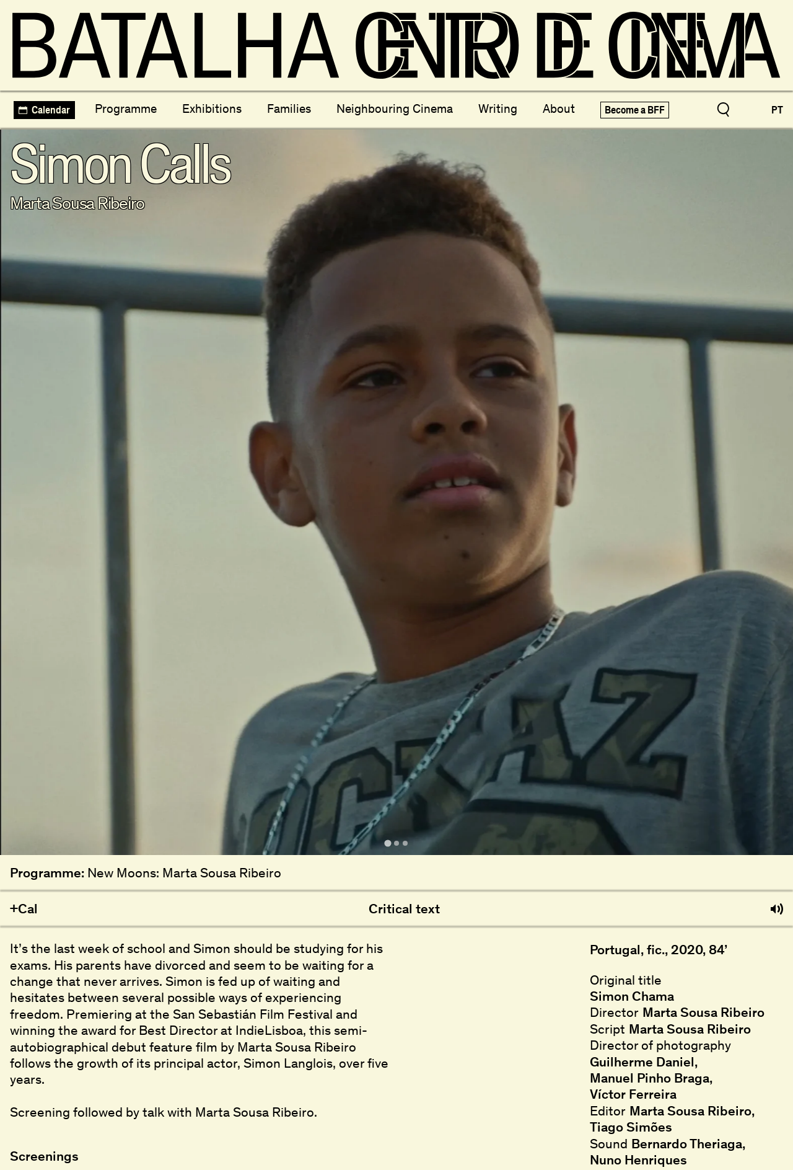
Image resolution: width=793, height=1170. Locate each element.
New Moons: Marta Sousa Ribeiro (184, 873)
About (559, 108)
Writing (497, 108)
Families (289, 108)
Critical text (404, 909)
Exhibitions (212, 108)
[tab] (387, 843)
